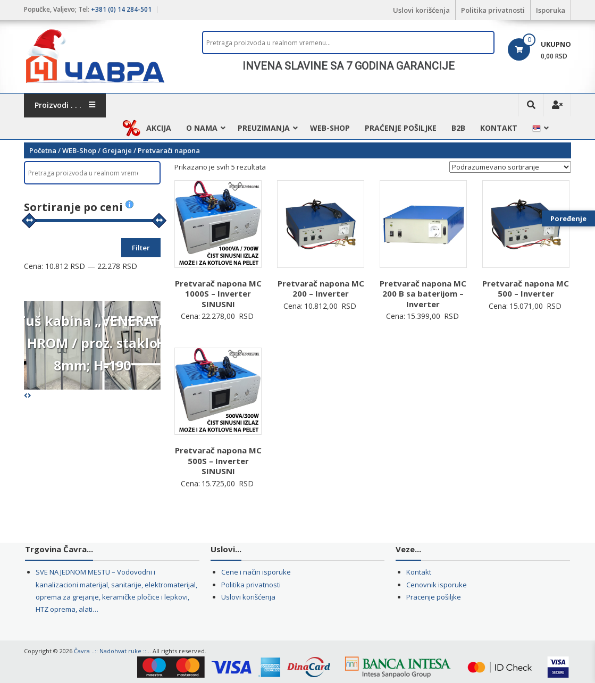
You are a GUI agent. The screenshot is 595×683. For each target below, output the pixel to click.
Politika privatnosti (493, 10)
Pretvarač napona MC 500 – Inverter (525, 288)
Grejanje (117, 150)
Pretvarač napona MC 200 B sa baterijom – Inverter (423, 293)
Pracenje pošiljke (433, 597)
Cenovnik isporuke (436, 584)
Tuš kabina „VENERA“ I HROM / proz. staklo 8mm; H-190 (92, 342)
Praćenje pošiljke (401, 128)
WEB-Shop (330, 128)
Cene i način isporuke (256, 572)
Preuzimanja (264, 128)
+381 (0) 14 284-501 (121, 9)
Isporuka (550, 10)
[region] (348, 66)
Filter (141, 247)
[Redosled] (510, 167)
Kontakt (498, 128)
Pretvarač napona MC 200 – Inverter (321, 288)
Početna (42, 150)
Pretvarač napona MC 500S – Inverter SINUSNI (218, 460)
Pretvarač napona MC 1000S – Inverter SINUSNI (218, 293)
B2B (458, 128)
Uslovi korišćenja (421, 10)
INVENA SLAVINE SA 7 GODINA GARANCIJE (348, 66)
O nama (201, 128)
